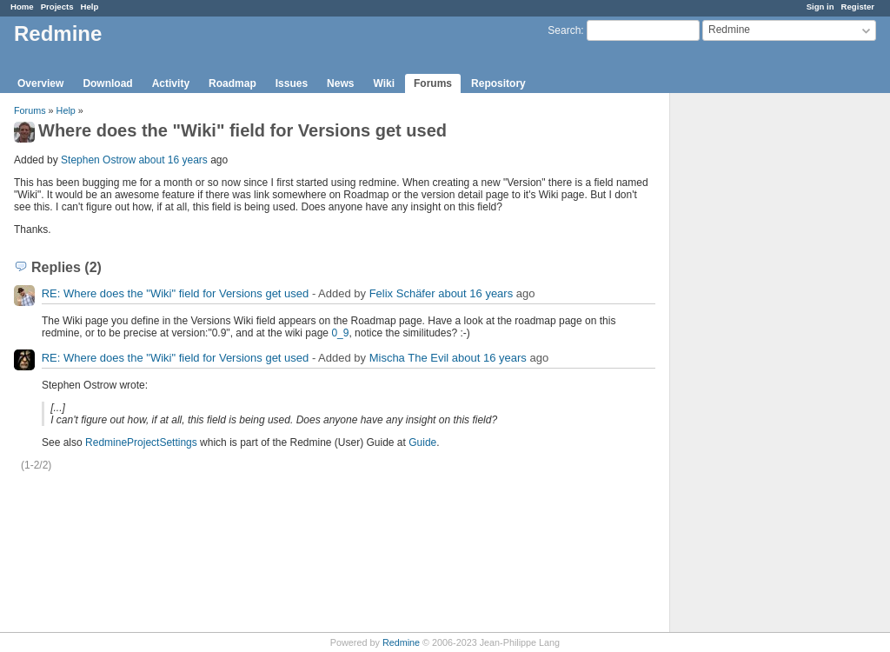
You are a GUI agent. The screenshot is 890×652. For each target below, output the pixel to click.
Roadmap (232, 83)
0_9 (340, 333)
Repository (498, 83)
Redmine (401, 642)
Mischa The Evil (409, 357)
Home (22, 6)
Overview (40, 83)
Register (857, 6)
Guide (422, 442)
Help (90, 6)
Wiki (384, 83)
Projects (57, 6)
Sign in (820, 6)
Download (107, 83)
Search (564, 30)
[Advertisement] (757, 366)
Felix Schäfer (402, 293)
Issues (292, 83)
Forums (433, 83)
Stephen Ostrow (98, 160)
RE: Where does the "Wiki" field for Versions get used (175, 293)
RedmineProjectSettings (141, 442)
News (340, 83)
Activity (170, 83)
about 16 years (172, 160)
